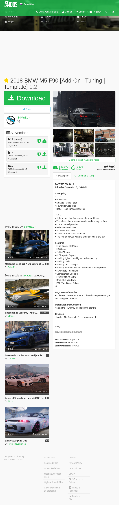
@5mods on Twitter (76, 481)
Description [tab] (62, 175)
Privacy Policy (75, 463)
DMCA (72, 474)
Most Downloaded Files (53, 475)
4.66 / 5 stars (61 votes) (106, 169)
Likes (79, 169)
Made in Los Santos (13, 459)
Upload (67, 12)
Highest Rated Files (53, 482)
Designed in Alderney (14, 456)
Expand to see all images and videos (84, 160)
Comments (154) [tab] (84, 175)
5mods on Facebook (75, 489)
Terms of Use (75, 468)
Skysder (11, 316)
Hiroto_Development (17, 444)
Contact (72, 457)
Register (95, 12)
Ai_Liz (10, 401)
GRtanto (11, 358)
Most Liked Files (52, 468)
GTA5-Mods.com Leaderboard (52, 489)
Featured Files (51, 463)
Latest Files (49, 457)
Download (27, 98)
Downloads (63, 169)
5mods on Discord (75, 498)
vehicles (28, 275)
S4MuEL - (23, 117)
